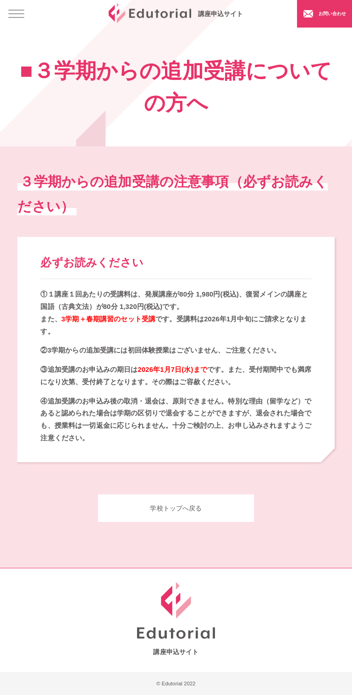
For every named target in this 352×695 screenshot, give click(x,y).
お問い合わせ (323, 13)
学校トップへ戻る (176, 508)
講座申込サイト (176, 13)
